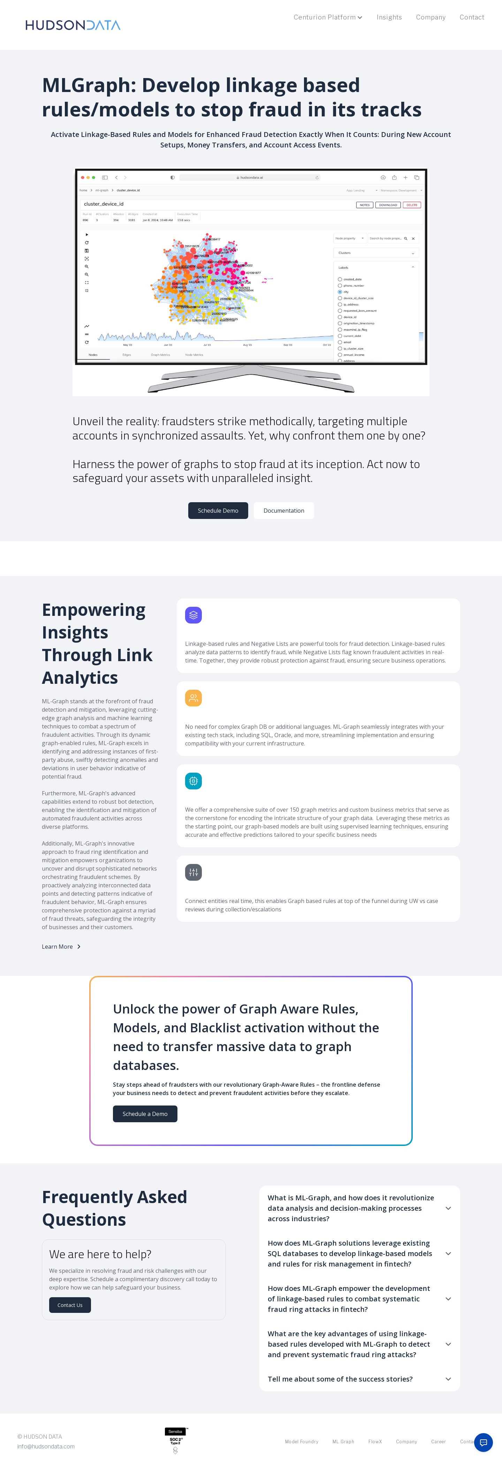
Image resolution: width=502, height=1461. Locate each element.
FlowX (375, 1441)
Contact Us (70, 1305)
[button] (328, 17)
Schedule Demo (218, 510)
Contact (472, 17)
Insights (389, 17)
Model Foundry (302, 1441)
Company (431, 17)
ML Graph (344, 1441)
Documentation (284, 510)
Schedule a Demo (145, 1114)
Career (438, 1441)
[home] (73, 24)
